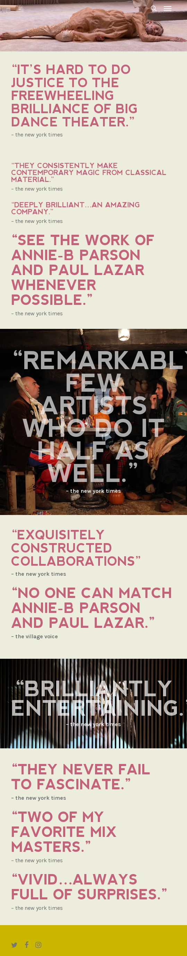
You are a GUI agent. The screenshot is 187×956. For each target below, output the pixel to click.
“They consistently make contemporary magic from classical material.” (89, 172)
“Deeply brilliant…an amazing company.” (75, 208)
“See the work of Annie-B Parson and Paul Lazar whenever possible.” (82, 270)
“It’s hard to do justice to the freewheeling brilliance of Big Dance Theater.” (74, 96)
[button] (167, 8)
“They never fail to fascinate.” (81, 777)
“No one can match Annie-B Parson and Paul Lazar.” (91, 608)
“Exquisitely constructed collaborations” (76, 548)
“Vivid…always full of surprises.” (89, 887)
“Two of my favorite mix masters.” (64, 832)
